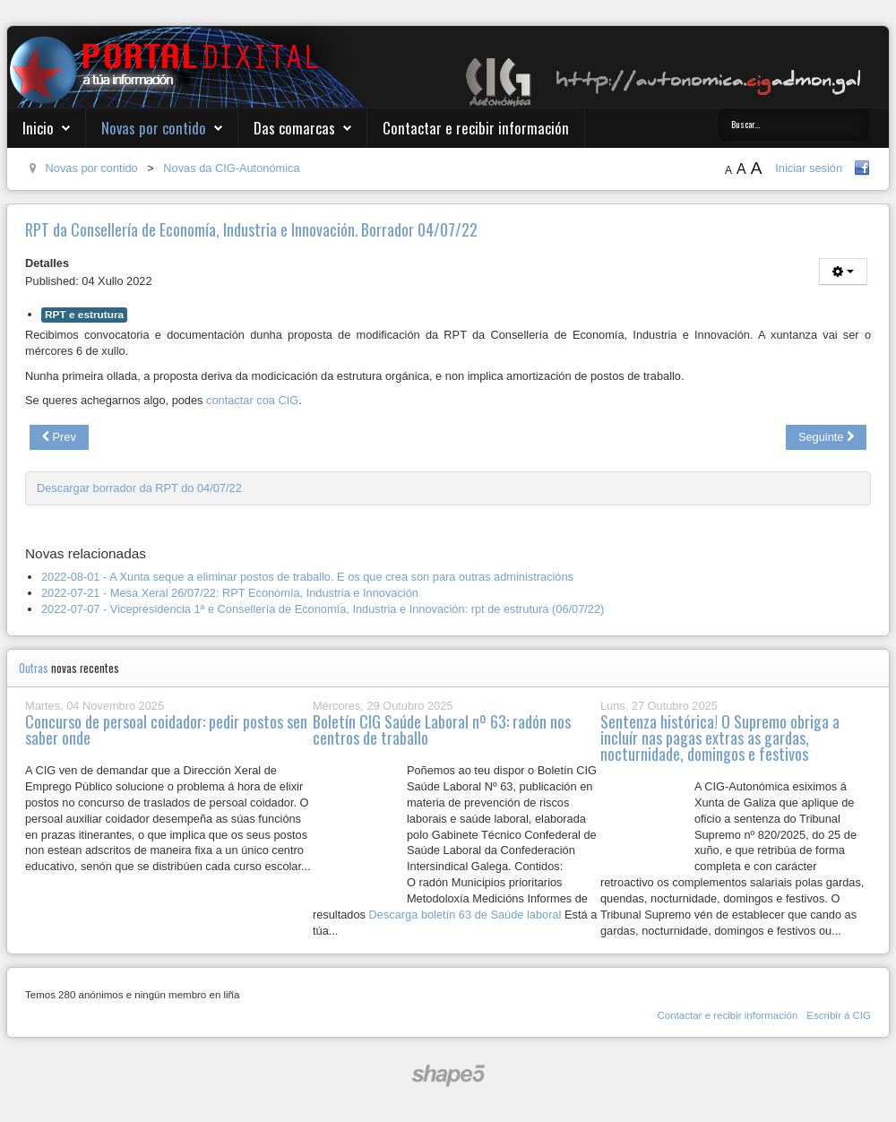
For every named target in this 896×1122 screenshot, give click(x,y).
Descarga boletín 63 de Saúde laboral (465, 914)
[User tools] (843, 271)
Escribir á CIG (838, 1015)
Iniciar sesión (808, 168)
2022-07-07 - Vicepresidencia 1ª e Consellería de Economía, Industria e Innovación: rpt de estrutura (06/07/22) (322, 609)
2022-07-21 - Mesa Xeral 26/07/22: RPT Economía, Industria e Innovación (229, 593)
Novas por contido (153, 128)
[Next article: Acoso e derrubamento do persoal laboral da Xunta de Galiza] (826, 437)
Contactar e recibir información (476, 128)
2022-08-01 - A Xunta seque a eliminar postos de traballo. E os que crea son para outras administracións (307, 576)
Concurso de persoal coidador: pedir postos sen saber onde (166, 729)
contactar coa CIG (252, 400)
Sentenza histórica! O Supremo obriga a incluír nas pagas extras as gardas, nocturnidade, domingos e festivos (720, 737)
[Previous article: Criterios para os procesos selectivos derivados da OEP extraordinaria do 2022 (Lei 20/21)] (59, 437)
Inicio (38, 128)
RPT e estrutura (84, 314)
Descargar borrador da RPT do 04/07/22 (139, 488)
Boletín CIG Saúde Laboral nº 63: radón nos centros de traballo (442, 729)
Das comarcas (294, 128)
